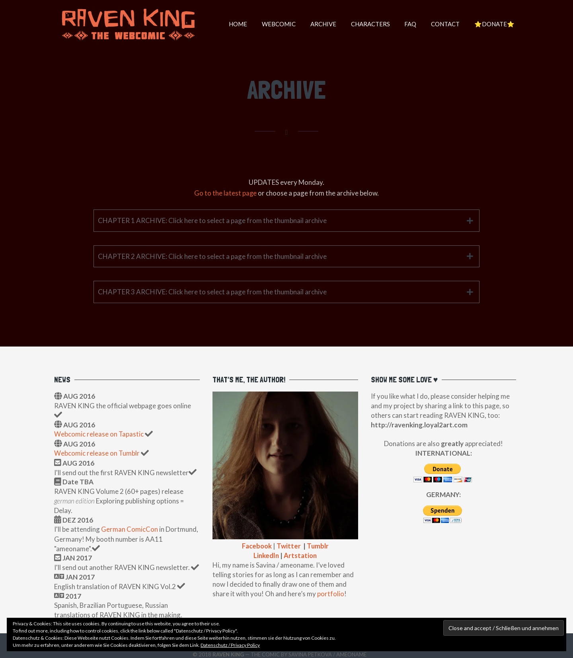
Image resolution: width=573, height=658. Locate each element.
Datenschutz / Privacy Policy (230, 645)
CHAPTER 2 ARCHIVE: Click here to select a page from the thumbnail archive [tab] (212, 256)
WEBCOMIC (269, 23)
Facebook (256, 545)
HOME (227, 23)
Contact (443, 23)
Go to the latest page (225, 193)
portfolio (330, 593)
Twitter (289, 545)
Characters (364, 23)
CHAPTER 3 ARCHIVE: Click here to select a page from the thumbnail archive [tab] (212, 292)
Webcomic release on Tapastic (99, 434)
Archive (316, 23)
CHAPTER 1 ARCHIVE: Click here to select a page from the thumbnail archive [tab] (212, 220)
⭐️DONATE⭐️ (494, 23)
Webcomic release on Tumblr (97, 452)
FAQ (406, 23)
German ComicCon (129, 529)
